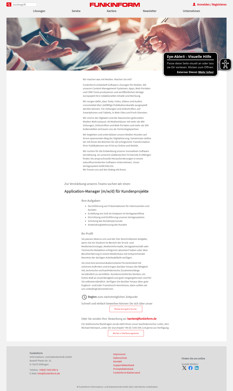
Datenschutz (120, 357)
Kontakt (117, 361)
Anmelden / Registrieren (210, 4)
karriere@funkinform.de (141, 319)
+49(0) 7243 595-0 (48, 369)
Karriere (111, 11)
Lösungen (39, 11)
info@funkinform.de (48, 373)
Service (76, 11)
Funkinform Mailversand (126, 372)
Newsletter (149, 11)
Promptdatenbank (123, 368)
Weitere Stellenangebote (126, 333)
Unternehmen (191, 11)
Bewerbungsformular (126, 309)
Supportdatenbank (123, 365)
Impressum (119, 354)
